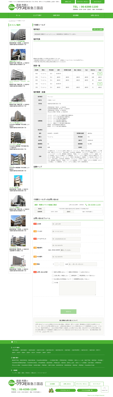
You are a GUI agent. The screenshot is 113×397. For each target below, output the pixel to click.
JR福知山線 (57, 362)
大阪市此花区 (31, 350)
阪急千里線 (87, 360)
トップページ (12, 20)
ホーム (14, 341)
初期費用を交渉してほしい (81, 279)
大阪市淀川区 (84, 350)
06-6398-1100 (89, 6)
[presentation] (68, 303)
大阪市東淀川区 (59, 350)
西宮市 (49, 352)
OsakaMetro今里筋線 (27, 365)
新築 (19, 373)
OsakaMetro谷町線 (32, 362)
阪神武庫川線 (59, 365)
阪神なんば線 (70, 362)
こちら (43, 331)
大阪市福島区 (23, 350)
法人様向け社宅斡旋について (62, 279)
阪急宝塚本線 (23, 360)
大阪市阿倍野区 (75, 350)
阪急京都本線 (31, 360)
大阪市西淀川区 (50, 350)
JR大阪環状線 (41, 362)
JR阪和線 (44, 365)
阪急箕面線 (49, 362)
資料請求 (74, 275)
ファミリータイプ (42, 373)
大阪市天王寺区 (40, 350)
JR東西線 (70, 360)
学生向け (28, 373)
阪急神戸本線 (15, 360)
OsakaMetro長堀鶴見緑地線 (19, 362)
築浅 (23, 373)
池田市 (13, 352)
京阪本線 (63, 362)
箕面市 (28, 352)
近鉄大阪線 (91, 362)
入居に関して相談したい (61, 275)
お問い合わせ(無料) (98, 29)
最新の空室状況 (73, 272)
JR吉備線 (100, 360)
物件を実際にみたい (60, 272)
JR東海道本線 (63, 360)
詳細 (100, 73)
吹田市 (18, 352)
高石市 (33, 352)
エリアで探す (15, 347)
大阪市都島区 (15, 350)
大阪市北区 (92, 350)
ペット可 (14, 373)
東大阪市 (38, 352)
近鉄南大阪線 (37, 365)
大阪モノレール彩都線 (81, 362)
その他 (56, 282)
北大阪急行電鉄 (54, 360)
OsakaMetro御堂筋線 (42, 360)
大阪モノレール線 (78, 360)
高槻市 (23, 352)
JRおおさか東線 (16, 365)
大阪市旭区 (67, 350)
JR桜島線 (81, 365)
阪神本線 (94, 360)
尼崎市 (44, 352)
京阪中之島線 (51, 365)
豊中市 (98, 350)
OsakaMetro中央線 (89, 365)
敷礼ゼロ (34, 373)
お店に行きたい (85, 272)
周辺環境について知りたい (87, 275)
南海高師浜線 (68, 365)
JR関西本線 (98, 362)
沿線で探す (14, 357)
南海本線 (75, 365)
